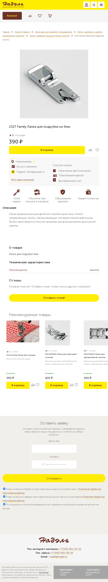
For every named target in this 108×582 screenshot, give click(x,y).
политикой (43, 572)
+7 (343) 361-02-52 (70, 548)
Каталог (12, 15)
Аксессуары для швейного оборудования (53, 32)
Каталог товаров (22, 32)
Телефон (54, 456)
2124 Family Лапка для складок (20, 355)
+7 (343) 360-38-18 (62, 552)
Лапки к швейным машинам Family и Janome (49, 36)
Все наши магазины (22, 179)
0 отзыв (20, 135)
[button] (86, 5)
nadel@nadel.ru (58, 556)
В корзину (47, 149)
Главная (6, 32)
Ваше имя (54, 441)
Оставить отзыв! (54, 297)
